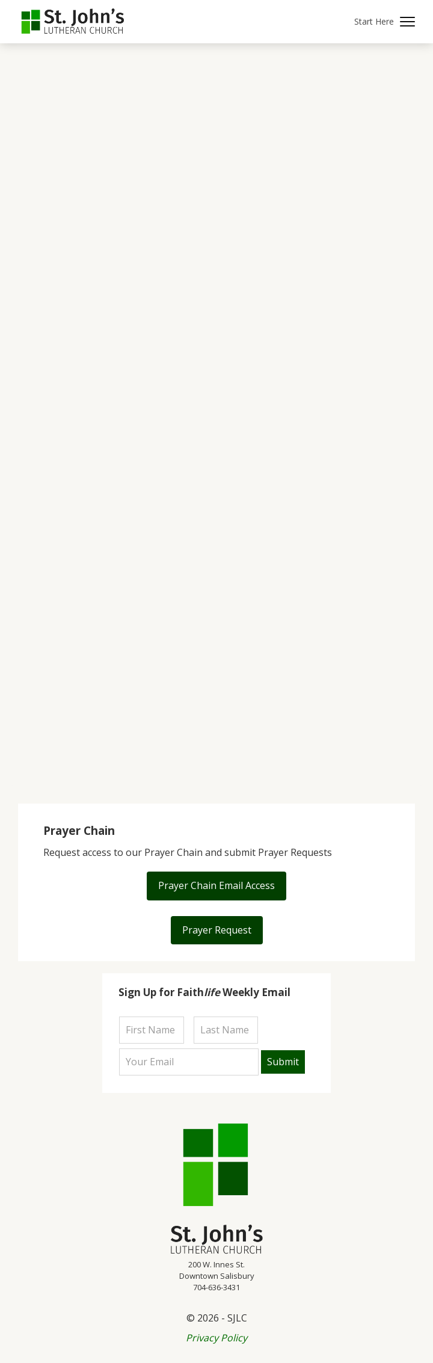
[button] (384, 21)
